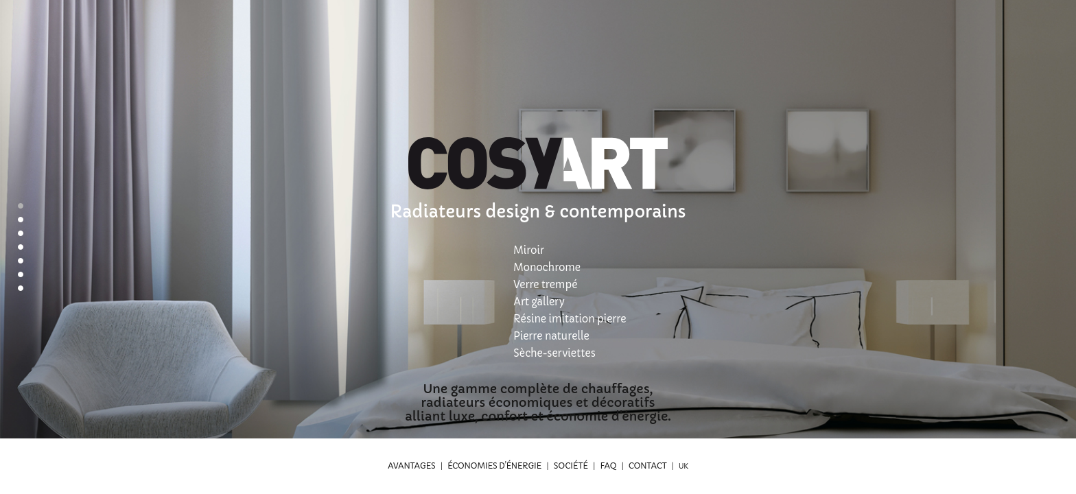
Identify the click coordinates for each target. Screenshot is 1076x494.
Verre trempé (545, 284)
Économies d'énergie (494, 465)
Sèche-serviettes (554, 353)
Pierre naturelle (551, 335)
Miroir (528, 250)
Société (571, 465)
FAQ (608, 465)
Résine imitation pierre (569, 318)
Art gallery (538, 301)
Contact (648, 465)
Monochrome (547, 267)
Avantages (412, 465)
